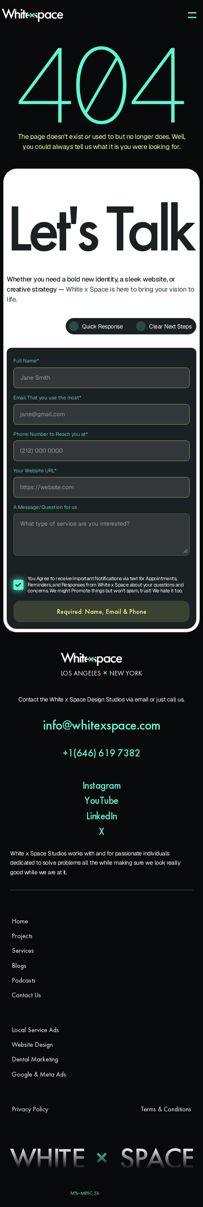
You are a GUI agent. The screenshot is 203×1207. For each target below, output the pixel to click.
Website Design (32, 1044)
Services (23, 950)
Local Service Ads (35, 1029)
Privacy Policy (30, 1109)
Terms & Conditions (166, 1109)
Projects (22, 935)
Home (20, 921)
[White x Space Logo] (32, 15)
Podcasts (24, 980)
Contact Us (26, 995)
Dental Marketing (35, 1059)
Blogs (19, 965)
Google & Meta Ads (39, 1074)
